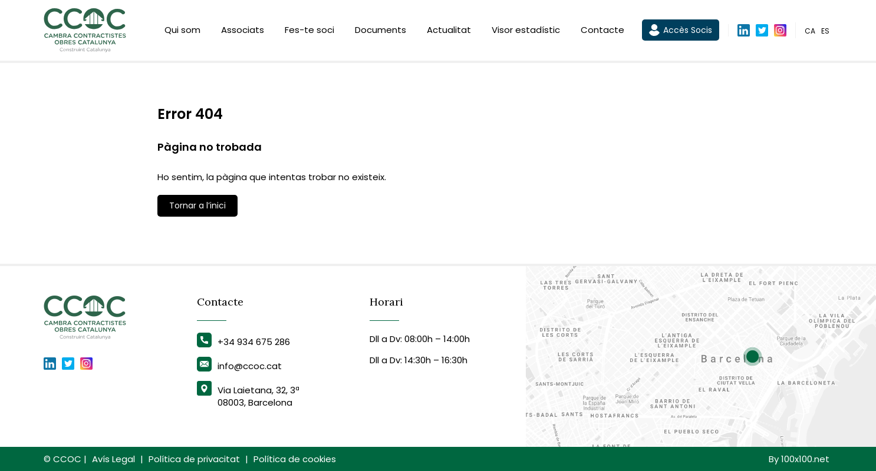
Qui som (182, 31)
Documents (380, 31)
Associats (242, 31)
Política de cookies (294, 459)
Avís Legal (113, 459)
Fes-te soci (309, 31)
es (825, 31)
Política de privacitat (194, 459)
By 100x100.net (799, 459)
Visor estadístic (526, 31)
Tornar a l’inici (197, 205)
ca (810, 31)
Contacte (602, 31)
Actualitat (449, 31)
